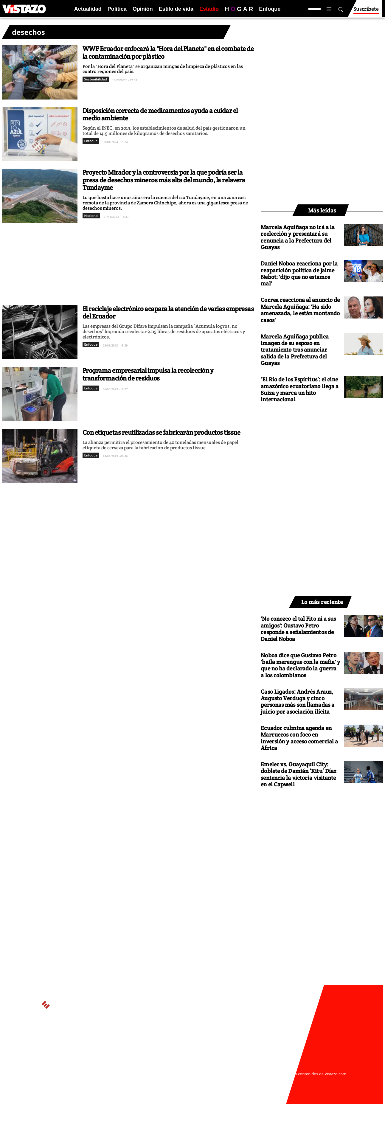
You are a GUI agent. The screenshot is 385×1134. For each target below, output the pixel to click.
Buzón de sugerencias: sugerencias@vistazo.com (126, 1091)
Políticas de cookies (145, 1079)
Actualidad (88, 9)
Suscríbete (366, 11)
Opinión (143, 9)
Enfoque (269, 9)
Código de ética (93, 1085)
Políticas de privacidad (101, 1079)
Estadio (209, 9)
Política (117, 9)
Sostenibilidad (95, 79)
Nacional (91, 215)
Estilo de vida (176, 9)
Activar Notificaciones (43, 1076)
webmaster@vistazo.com (262, 1068)
